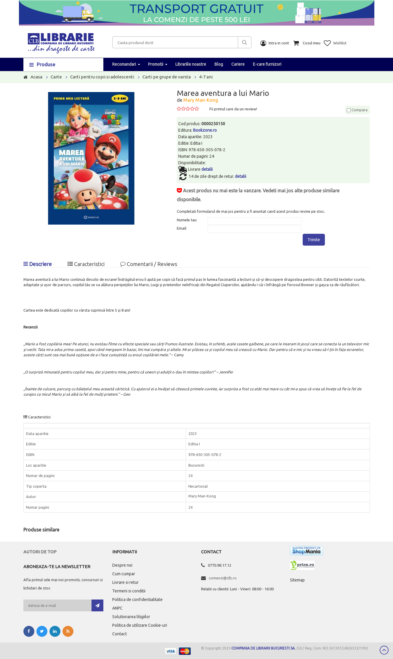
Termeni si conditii (128, 591)
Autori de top (40, 551)
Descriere (37, 264)
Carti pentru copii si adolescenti (102, 76)
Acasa (36, 76)
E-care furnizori (267, 64)
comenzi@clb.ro (223, 578)
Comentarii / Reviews (148, 264)
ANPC (117, 608)
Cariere (238, 64)
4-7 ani (206, 76)
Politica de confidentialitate (137, 599)
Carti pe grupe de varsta (166, 76)
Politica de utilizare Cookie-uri (139, 625)
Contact (119, 633)
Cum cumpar (123, 573)
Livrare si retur (125, 582)
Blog (218, 64)
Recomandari (124, 64)
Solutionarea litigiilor (131, 616)
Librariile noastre (190, 64)
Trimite (313, 239)
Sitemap (297, 580)
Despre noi (122, 565)
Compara (357, 110)
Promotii (155, 64)
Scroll (384, 650)
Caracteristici (86, 264)
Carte (56, 76)
